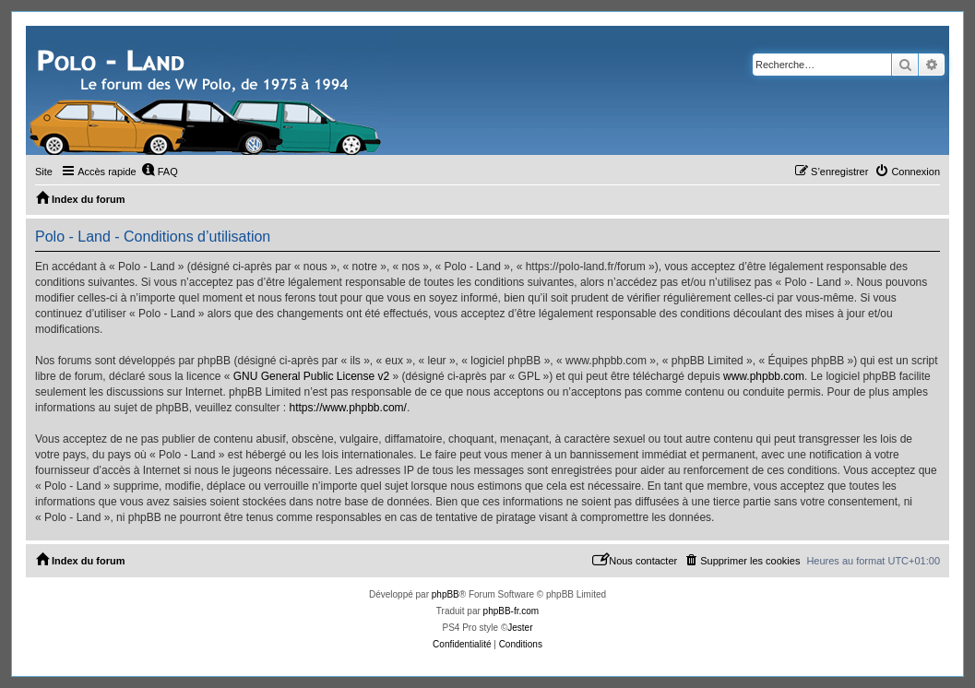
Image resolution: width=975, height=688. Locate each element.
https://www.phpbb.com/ (347, 407)
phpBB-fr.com (511, 611)
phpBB (445, 594)
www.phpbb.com (763, 376)
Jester (519, 628)
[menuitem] (159, 171)
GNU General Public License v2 (311, 376)
